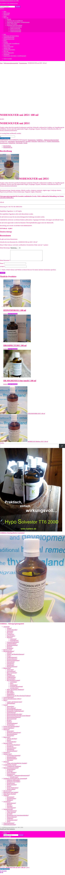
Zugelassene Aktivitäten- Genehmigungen (18, 22)
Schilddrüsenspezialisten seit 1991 (9, 0)
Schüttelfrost (11, 143)
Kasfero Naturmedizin (53, 141)
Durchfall (28, 141)
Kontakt (9, 19)
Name (2, 265)
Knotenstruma (23, 63)
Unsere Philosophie (12, 23)
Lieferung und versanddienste (15, 20)
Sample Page (6, 48)
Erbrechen (34, 141)
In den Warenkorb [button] (13, 316)
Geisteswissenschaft (15, 31)
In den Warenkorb (5, 138)
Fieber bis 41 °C (42, 141)
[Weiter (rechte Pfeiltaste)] (2, 874)
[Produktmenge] (7, 136)
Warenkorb (6, 14)
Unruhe (25, 143)
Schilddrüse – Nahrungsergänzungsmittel (47, 140)
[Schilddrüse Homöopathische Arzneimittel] (62, 448)
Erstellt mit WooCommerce (7, 831)
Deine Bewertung (5, 248)
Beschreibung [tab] (7, 146)
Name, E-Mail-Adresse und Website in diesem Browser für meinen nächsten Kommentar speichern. (29, 272)
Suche (5, 835)
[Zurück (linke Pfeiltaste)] (0, 874)
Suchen (18, 6)
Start (4, 34)
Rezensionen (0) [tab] (7, 147)
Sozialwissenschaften (16, 27)
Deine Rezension (5, 262)
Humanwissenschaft (15, 30)
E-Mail (2, 268)
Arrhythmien (11, 141)
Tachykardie (19, 143)
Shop (4, 11)
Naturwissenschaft (15, 28)
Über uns (5, 17)
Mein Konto (6, 13)
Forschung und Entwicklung (14, 25)
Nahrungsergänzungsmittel (11, 63)
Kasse (5, 16)
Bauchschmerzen (20, 141)
